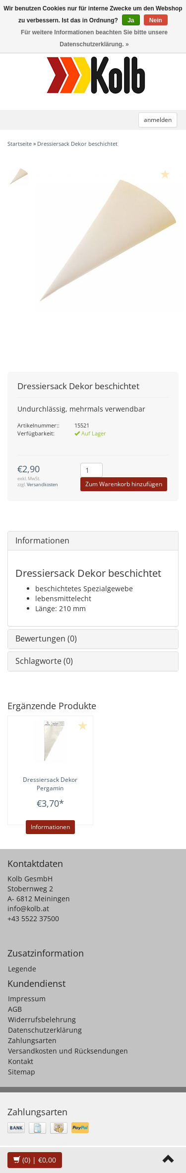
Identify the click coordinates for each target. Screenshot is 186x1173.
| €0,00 (34, 1160)
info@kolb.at (28, 908)
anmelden (158, 119)
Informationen (42, 540)
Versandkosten (42, 484)
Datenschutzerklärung (45, 1030)
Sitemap (21, 1071)
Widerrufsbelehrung (42, 1019)
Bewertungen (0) (46, 638)
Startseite (19, 143)
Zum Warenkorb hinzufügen (123, 484)
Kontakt (20, 1061)
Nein (155, 20)
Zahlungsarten (32, 1040)
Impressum (27, 998)
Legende (22, 968)
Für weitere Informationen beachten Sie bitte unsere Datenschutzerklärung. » (94, 38)
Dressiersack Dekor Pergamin (50, 783)
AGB (15, 1009)
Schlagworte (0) (44, 660)
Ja (130, 20)
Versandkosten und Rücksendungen (68, 1051)
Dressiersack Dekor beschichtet (77, 143)
